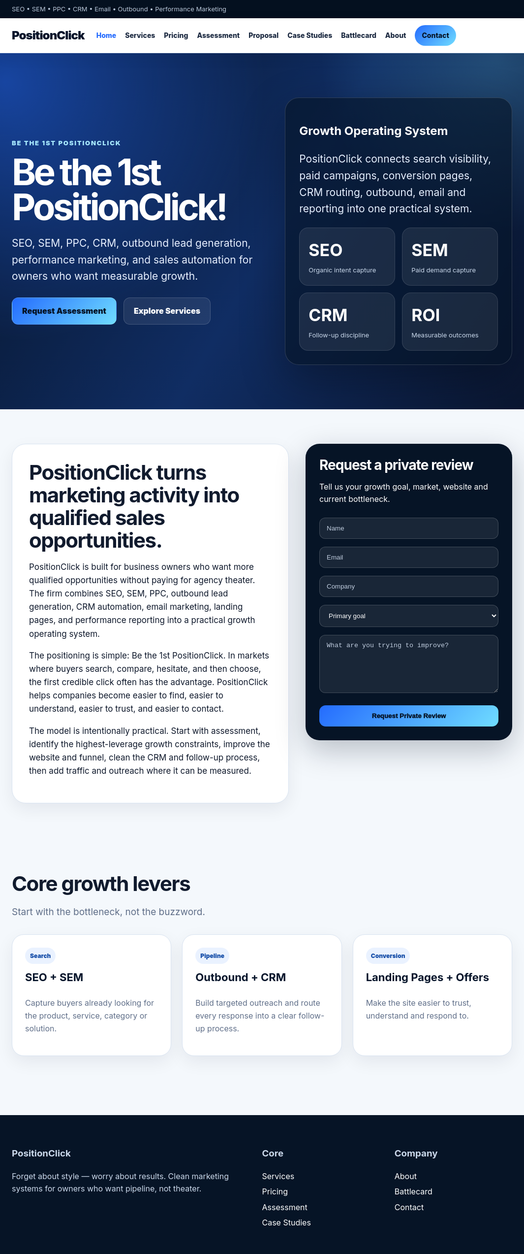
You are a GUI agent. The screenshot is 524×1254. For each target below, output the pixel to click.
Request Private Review (409, 724)
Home (106, 35)
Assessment (218, 35)
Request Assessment (64, 311)
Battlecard (358, 35)
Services (140, 35)
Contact (435, 35)
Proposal (263, 35)
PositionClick (48, 35)
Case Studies (309, 35)
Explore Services (167, 311)
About (395, 35)
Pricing (176, 35)
